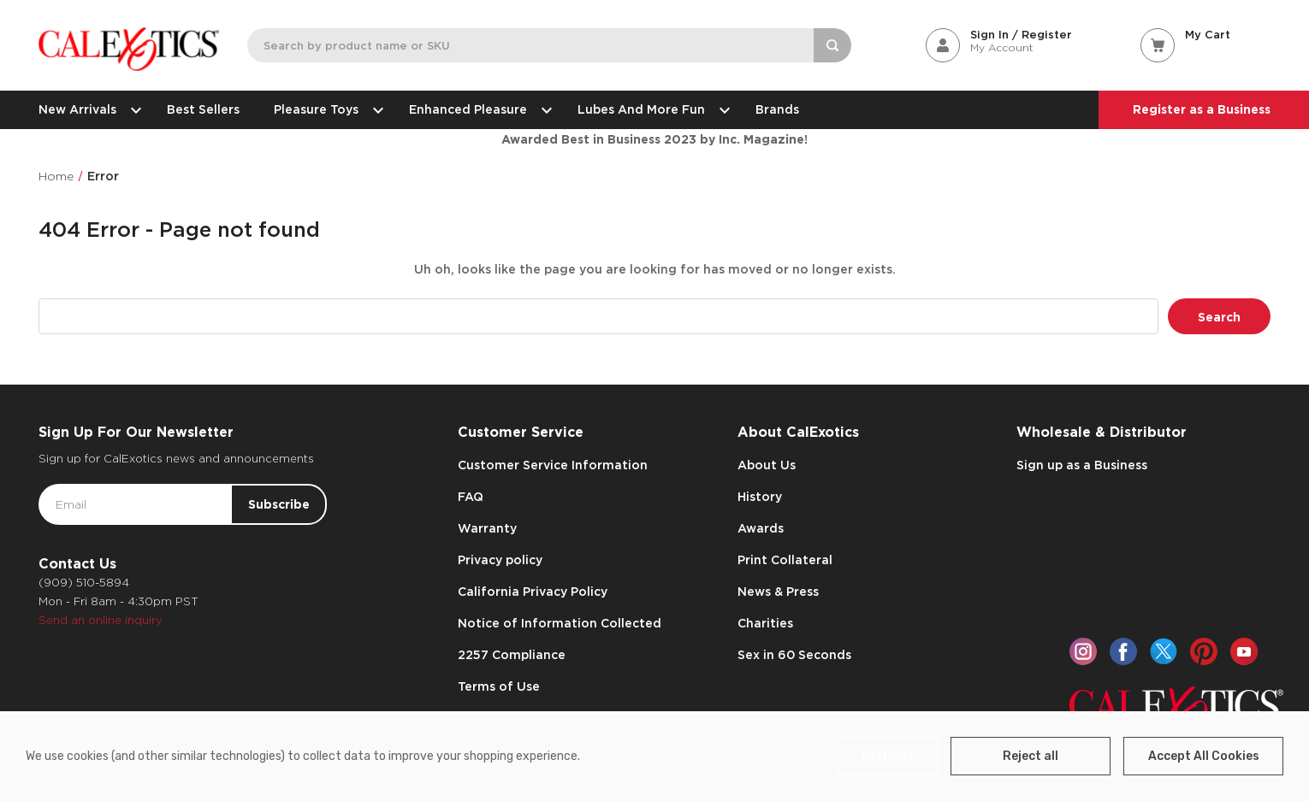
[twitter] (1163, 651)
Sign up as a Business (1081, 465)
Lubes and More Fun (649, 109)
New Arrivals (85, 109)
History (759, 497)
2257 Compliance (512, 655)
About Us (766, 465)
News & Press (778, 591)
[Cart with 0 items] (1205, 34)
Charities (765, 623)
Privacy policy (500, 560)
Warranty (487, 528)
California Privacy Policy (532, 591)
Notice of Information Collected (559, 623)
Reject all (1030, 756)
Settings (888, 756)
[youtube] (1244, 651)
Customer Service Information (553, 465)
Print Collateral (784, 560)
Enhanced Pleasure (476, 109)
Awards (760, 528)
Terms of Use (499, 686)
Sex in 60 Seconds (794, 655)
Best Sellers (203, 109)
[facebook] (1123, 651)
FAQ (470, 497)
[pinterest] (1203, 651)
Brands (777, 109)
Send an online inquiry (100, 620)
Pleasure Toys (324, 109)
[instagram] (1083, 651)
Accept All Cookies (1203, 756)
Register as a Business (1201, 109)
